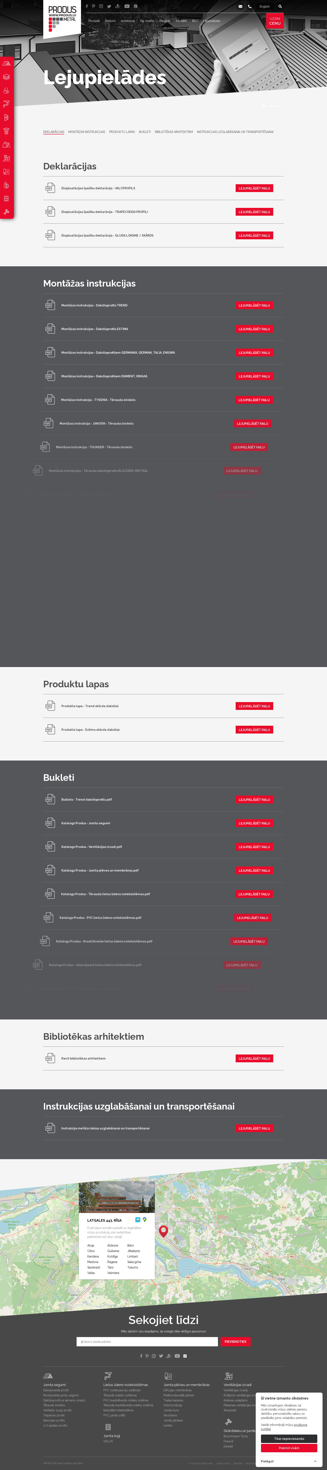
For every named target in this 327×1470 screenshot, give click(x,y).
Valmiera (113, 1273)
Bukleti (145, 131)
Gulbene (113, 1251)
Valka (91, 1273)
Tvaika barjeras (173, 1400)
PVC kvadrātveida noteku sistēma (125, 1400)
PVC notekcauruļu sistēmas (122, 1390)
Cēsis (91, 1251)
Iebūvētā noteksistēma (118, 1410)
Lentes (168, 1425)
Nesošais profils (54, 1420)
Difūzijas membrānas (178, 1390)
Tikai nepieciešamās (289, 1438)
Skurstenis (170, 1415)
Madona (92, 1262)
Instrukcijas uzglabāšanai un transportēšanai (235, 131)
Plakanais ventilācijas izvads (242, 1405)
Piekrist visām (289, 1448)
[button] (163, 1231)
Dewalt (228, 1446)
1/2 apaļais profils (55, 1425)
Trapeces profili (54, 1415)
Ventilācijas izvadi (237, 1385)
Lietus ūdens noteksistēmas (125, 1385)
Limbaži (132, 1256)
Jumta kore (171, 1410)
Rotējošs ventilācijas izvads (242, 1395)
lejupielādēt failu (250, 188)
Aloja (90, 1245)
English (265, 6)
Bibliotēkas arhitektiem (174, 131)
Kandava (93, 1256)
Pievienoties (235, 1342)
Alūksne (112, 1245)
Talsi (110, 1267)
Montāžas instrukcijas (86, 131)
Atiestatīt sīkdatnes (201, 1463)
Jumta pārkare (173, 1420)
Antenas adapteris (236, 1400)
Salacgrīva (134, 1262)
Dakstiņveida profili (56, 1390)
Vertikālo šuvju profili (57, 1410)
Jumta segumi (54, 1385)
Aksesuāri (230, 1410)
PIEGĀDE (238, 1463)
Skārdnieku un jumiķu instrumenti (250, 1431)
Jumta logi (111, 1436)
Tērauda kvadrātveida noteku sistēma (128, 1405)
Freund (228, 1441)
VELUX (108, 1441)
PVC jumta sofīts (114, 1415)
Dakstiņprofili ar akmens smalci (64, 1400)
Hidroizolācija (173, 1405)
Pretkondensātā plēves (179, 1395)
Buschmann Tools (236, 1436)
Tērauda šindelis (54, 1405)
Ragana (112, 1262)
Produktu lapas (122, 131)
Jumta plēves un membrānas (187, 1385)
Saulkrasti (93, 1267)
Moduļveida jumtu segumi (61, 1395)
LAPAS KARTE (223, 1463)
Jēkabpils (133, 1251)
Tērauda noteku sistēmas (120, 1395)
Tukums (132, 1267)
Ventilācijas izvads (236, 1390)
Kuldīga (112, 1256)
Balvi (130, 1245)
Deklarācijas (53, 131)
